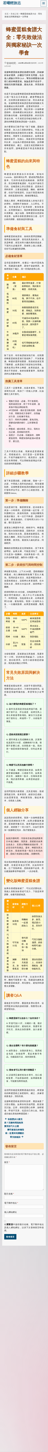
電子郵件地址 (11, 1203)
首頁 (7, 14)
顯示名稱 (9, 1193)
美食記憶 (14, 14)
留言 (7, 1162)
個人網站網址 (10, 1212)
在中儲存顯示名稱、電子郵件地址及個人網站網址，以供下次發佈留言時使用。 (24, 1227)
